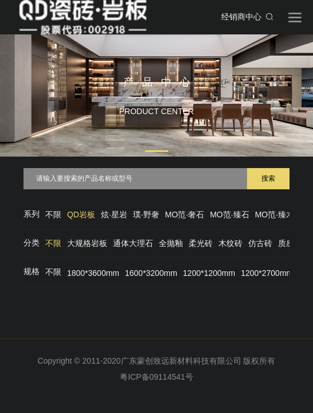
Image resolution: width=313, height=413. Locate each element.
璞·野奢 (146, 214)
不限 (53, 214)
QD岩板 (81, 214)
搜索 (268, 178)
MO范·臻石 (229, 214)
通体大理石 (133, 243)
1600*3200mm (151, 273)
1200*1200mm (209, 273)
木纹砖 (230, 243)
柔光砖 (201, 243)
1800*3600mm (93, 273)
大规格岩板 (87, 243)
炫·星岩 (114, 214)
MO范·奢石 (184, 214)
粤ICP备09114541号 (156, 376)
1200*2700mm (267, 273)
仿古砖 (260, 243)
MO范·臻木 (274, 214)
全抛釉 (171, 243)
